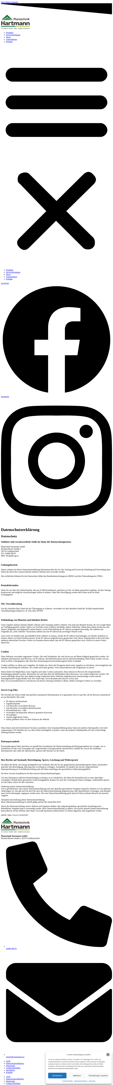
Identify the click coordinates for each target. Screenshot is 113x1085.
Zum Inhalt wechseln (9, 2)
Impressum (92, 1081)
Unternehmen (11, 39)
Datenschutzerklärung (80, 1081)
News (8, 37)
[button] (108, 1054)
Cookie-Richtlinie (67, 1081)
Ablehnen (77, 1075)
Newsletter (10, 1070)
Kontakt (9, 42)
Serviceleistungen (13, 35)
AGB (8, 1061)
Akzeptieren (57, 1075)
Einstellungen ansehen (98, 1075)
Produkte (9, 33)
